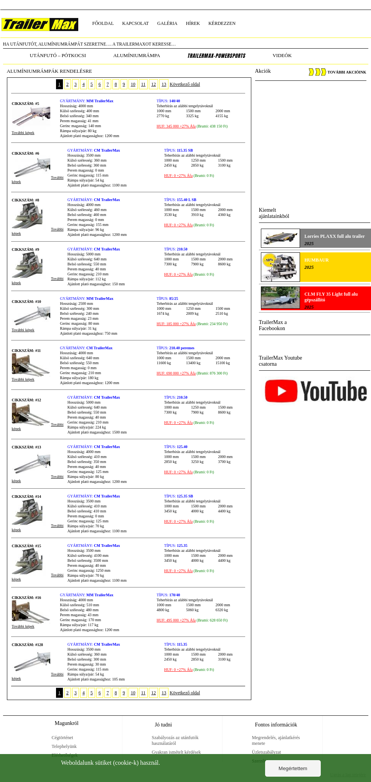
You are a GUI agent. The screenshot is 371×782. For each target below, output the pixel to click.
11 (143, 84)
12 (153, 84)
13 (164, 84)
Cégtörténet (62, 737)
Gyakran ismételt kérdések (176, 752)
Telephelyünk (64, 746)
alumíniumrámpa (136, 55)
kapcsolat (135, 23)
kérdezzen (222, 23)
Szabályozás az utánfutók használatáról (175, 740)
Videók (282, 55)
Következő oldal (185, 84)
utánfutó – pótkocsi (58, 55)
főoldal (103, 23)
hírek (193, 23)
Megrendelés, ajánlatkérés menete (276, 740)
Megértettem (293, 768)
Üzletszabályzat (266, 752)
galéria (167, 23)
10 (133, 84)
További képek (23, 133)
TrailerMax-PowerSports (216, 55)
